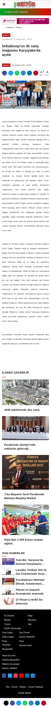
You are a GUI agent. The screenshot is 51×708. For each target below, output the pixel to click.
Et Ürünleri (9, 615)
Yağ (29, 624)
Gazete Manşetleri (11, 660)
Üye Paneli (24, 632)
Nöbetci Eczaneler (11, 664)
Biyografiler (7, 649)
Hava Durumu (9, 655)
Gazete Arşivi (25, 645)
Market (18, 27)
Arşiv (21, 641)
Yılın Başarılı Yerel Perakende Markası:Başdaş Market (24, 496)
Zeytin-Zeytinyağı (12, 628)
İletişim (23, 687)
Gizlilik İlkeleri (24, 693)
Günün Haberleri (27, 637)
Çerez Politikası (35, 687)
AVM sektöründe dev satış (22, 409)
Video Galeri (8, 637)
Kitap (30, 615)
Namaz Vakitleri (9, 668)
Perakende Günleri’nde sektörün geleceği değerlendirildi (19, 447)
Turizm (7, 624)
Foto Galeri (7, 632)
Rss (8, 687)
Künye (15, 687)
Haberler (10, 27)
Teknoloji (32, 620)
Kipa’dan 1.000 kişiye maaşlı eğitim (23, 541)
